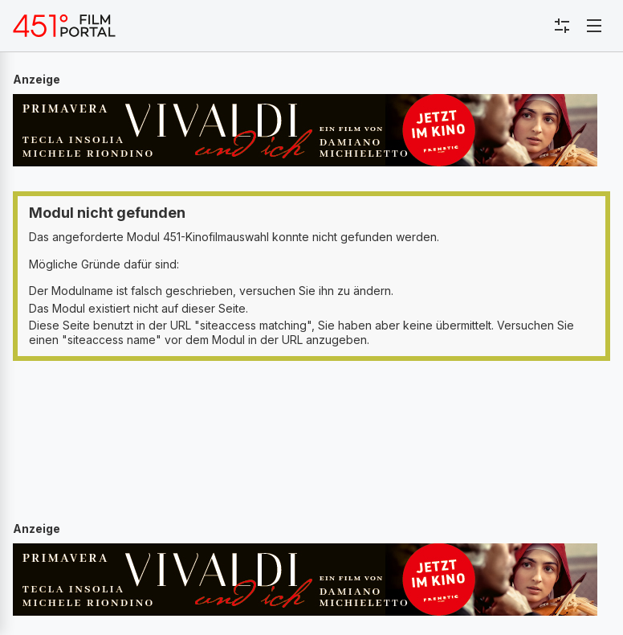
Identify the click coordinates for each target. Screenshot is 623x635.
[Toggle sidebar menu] (562, 26)
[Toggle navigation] (594, 26)
